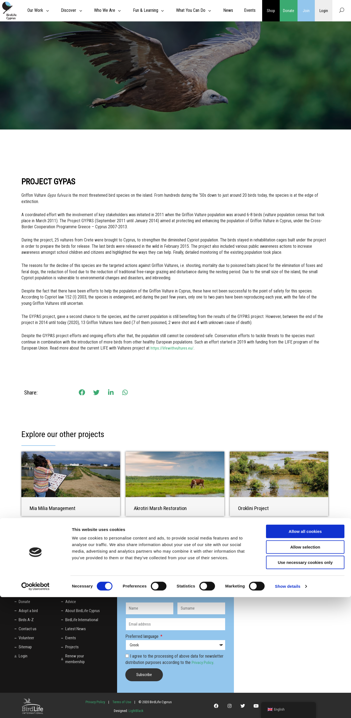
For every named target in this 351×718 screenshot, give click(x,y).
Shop (271, 10)
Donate (288, 10)
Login (323, 10)
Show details (288, 707)
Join (306, 10)
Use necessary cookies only (305, 683)
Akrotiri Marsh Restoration (162, 508)
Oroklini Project (254, 508)
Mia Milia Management (54, 508)
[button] (82, 392)
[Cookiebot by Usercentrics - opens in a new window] (36, 707)
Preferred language (142, 636)
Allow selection (305, 668)
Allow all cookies (305, 652)
